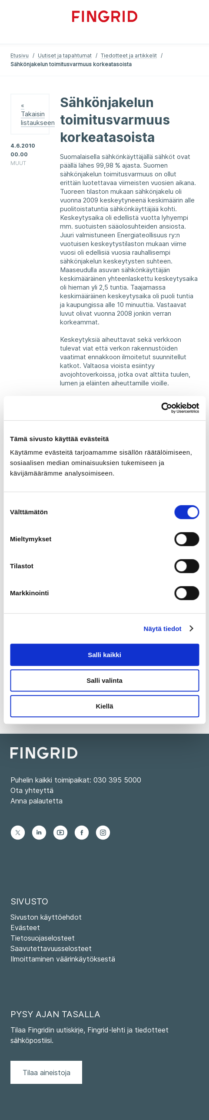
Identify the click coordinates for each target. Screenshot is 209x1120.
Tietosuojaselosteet (42, 938)
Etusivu (19, 55)
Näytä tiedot (163, 628)
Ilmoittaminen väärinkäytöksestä (62, 959)
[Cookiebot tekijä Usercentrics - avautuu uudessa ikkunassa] (161, 408)
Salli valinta (104, 680)
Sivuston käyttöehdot (46, 917)
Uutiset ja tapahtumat (65, 55)
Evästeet (25, 927)
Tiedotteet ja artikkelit (129, 55)
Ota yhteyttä (31, 790)
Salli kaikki (104, 654)
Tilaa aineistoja (46, 1072)
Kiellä (104, 706)
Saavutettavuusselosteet (51, 948)
